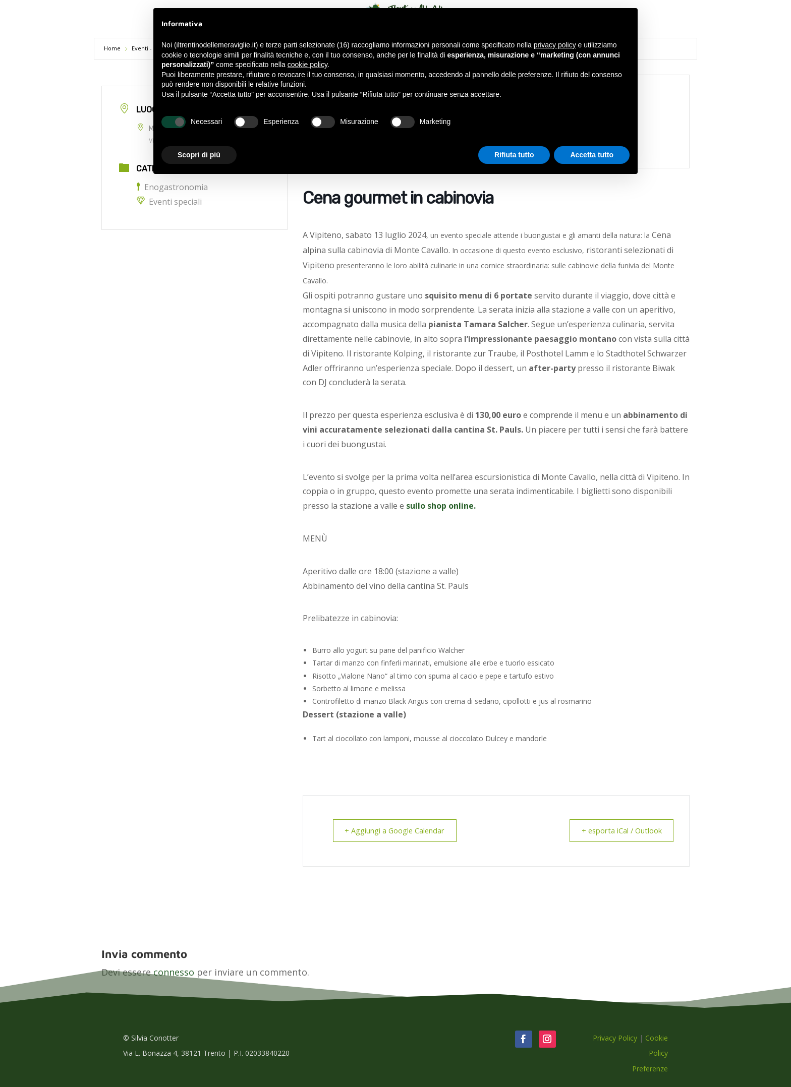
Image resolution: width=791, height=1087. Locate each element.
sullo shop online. (441, 505)
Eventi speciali (169, 201)
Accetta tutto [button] (591, 155)
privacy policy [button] (555, 45)
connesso (173, 971)
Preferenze (650, 1068)
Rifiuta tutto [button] (514, 155)
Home (113, 48)
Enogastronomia (172, 187)
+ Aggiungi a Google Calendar (398, 830)
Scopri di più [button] (199, 155)
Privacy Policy (615, 1037)
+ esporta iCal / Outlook (618, 830)
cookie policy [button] (307, 65)
